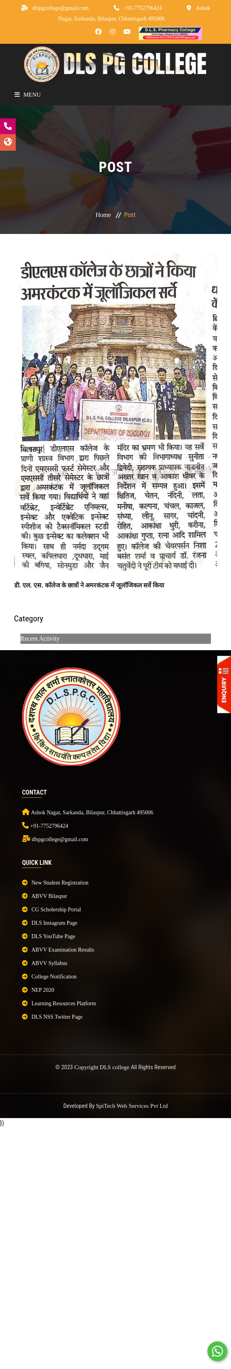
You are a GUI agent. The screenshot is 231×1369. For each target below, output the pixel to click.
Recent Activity (40, 638)
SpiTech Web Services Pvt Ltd (132, 1106)
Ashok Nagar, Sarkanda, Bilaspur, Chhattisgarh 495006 (92, 812)
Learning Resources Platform (59, 1003)
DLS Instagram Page (50, 923)
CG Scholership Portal (51, 910)
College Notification (49, 977)
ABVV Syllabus (44, 963)
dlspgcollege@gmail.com (60, 8)
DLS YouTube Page (48, 936)
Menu (28, 95)
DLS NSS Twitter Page (52, 1017)
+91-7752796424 (143, 8)
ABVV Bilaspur (44, 896)
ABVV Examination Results (58, 950)
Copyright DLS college (102, 1067)
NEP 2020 (38, 990)
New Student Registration (55, 883)
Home (103, 214)
